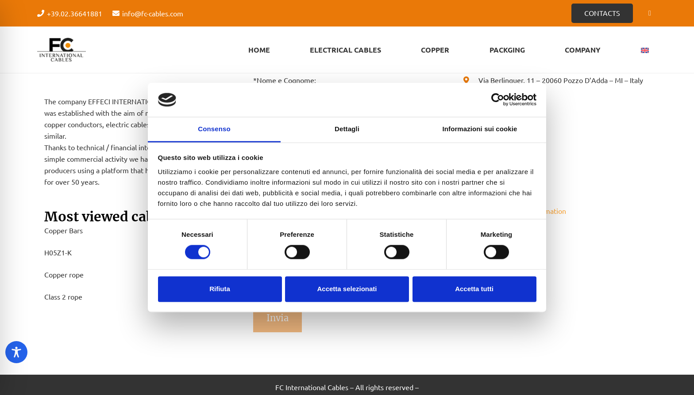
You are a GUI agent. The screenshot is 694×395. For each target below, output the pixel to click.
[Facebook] (650, 13)
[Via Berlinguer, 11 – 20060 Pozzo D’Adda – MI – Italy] (470, 80)
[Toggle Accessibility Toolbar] (16, 352)
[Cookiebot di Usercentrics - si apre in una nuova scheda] (497, 99)
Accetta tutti (474, 288)
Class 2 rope (63, 296)
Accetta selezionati (347, 288)
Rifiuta (219, 288)
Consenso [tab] (214, 129)
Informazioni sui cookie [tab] (480, 129)
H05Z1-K (58, 252)
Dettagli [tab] (347, 129)
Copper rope (64, 274)
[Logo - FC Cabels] (61, 50)
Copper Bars (63, 230)
